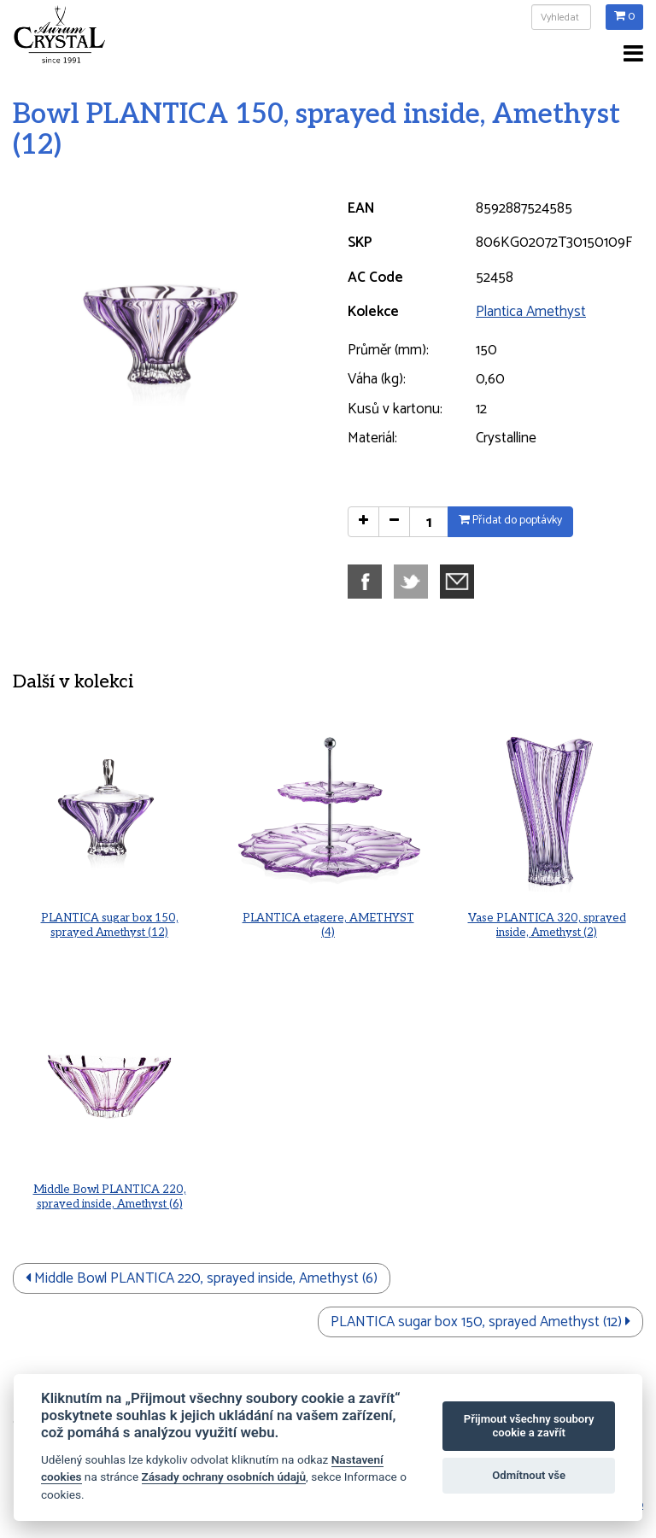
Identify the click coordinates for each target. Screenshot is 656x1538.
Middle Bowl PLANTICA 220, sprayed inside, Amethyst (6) (109, 1189)
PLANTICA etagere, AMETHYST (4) (328, 918)
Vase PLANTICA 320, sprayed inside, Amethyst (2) (546, 918)
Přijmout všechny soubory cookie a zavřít (529, 1425)
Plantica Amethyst (531, 312)
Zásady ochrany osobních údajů (224, 1476)
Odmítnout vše (528, 1475)
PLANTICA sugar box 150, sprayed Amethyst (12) (109, 918)
